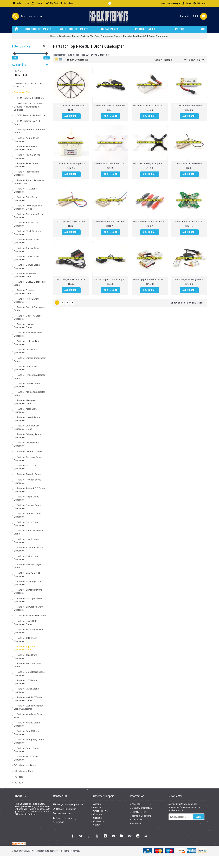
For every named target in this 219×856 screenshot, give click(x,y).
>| (72, 302)
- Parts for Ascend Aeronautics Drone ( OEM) (30, 182)
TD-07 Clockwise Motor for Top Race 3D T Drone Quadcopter (71, 221)
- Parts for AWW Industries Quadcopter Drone (28, 207)
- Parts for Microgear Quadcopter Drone (25, 402)
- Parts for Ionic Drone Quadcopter (25, 351)
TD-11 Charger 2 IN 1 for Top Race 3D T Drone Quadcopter (71, 279)
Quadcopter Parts (22, 92)
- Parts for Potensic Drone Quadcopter (27, 481)
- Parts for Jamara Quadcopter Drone (30, 359)
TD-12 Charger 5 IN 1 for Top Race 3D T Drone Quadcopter (111, 279)
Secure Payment (62, 818)
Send (198, 816)
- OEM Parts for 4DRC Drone (29, 98)
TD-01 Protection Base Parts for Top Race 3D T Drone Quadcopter (71, 105)
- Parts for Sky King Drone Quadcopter (27, 583)
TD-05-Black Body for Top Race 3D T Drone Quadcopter (150, 163)
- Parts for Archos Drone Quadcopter (26, 173)
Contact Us (98, 821)
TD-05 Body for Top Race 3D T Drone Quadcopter (111, 163)
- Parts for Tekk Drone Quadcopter (25, 639)
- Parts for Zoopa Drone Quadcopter (26, 749)
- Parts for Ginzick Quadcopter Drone (30, 309)
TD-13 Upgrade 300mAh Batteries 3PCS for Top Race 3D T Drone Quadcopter (150, 279)
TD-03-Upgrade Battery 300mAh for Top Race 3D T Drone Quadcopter (189, 105)
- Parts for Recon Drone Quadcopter (26, 523)
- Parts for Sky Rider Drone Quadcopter (28, 591)
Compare (97, 814)
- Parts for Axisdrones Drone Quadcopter (28, 215)
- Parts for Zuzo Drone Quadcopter (25, 758)
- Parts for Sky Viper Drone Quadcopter (28, 600)
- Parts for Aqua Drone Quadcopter (26, 165)
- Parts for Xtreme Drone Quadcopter (27, 724)
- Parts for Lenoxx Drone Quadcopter (27, 385)
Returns (96, 807)
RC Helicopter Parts (23, 771)
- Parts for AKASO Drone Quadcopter (27, 156)
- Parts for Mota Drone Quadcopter (25, 410)
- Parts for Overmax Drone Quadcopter (28, 458)
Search (96, 824)
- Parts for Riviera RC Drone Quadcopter (28, 549)
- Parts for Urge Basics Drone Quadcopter (29, 673)
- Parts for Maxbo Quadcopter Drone (29, 393)
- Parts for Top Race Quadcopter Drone (24, 648)
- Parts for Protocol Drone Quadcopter (27, 506)
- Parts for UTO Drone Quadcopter (25, 682)
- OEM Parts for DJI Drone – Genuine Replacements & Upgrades (28, 106)
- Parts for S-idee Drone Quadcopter (26, 557)
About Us (135, 804)
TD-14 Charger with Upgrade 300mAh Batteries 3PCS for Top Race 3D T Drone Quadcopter (189, 279)
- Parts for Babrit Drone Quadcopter (26, 224)
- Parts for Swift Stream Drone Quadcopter (29, 631)
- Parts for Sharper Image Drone (27, 566)
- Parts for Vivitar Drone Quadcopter (26, 690)
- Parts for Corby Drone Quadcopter (26, 258)
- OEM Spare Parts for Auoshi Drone (29, 131)
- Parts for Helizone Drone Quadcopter (27, 343)
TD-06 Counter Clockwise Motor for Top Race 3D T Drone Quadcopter (189, 163)
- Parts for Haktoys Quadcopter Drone (24, 326)
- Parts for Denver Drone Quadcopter (27, 266)
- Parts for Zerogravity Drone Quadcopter (29, 741)
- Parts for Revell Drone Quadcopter (26, 540)
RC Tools (18, 782)
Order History (99, 811)
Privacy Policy (138, 812)
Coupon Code (61, 813)
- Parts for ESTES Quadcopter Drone (30, 283)
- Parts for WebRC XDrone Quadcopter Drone (28, 699)
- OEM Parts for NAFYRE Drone (27, 122)
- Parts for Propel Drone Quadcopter (26, 498)
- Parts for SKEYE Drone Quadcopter (27, 574)
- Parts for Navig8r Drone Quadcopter (27, 419)
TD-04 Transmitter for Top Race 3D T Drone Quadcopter (71, 163)
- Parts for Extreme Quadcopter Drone (24, 292)
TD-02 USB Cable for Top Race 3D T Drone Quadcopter (111, 105)
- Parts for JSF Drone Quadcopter (25, 368)
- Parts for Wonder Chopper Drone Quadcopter (28, 707)
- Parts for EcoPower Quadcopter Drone (25, 275)
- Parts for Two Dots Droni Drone (27, 665)
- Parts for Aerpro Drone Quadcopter (26, 139)
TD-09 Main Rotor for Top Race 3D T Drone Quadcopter (150, 221)
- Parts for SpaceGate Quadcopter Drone (25, 622)
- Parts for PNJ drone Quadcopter (25, 467)
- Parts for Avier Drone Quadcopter (25, 198)
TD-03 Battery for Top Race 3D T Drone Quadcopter (150, 105)
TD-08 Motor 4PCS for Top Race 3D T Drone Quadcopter (111, 221)
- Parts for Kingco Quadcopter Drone (29, 376)
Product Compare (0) (77, 59)
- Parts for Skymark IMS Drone (30, 615)
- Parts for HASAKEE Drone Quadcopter (28, 334)
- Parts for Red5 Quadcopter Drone (28, 532)
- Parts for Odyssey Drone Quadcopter (27, 436)
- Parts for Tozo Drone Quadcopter (25, 656)
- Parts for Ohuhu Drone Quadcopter (26, 444)
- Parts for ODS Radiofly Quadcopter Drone (26, 427)
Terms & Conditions (140, 815)
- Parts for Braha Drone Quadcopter (26, 241)
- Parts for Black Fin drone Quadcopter (27, 232)
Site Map (135, 823)
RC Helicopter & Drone (25, 765)
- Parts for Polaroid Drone (27, 474)
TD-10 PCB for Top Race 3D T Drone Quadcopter (189, 221)
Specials (97, 818)
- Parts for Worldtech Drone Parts (28, 715)
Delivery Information (64, 809)
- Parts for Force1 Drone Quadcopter (27, 300)
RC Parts (18, 777)
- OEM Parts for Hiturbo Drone (30, 115)
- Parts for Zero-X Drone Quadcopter (26, 732)
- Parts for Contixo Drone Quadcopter (27, 249)
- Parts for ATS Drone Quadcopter (25, 190)
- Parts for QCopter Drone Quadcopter (27, 515)
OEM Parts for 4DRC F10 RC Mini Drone (28, 85)
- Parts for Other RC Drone (28, 451)
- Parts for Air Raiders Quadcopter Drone (25, 148)
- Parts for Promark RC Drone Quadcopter (29, 490)
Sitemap (58, 822)
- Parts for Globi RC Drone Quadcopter (28, 317)
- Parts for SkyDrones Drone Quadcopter (28, 608)
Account (96, 804)
